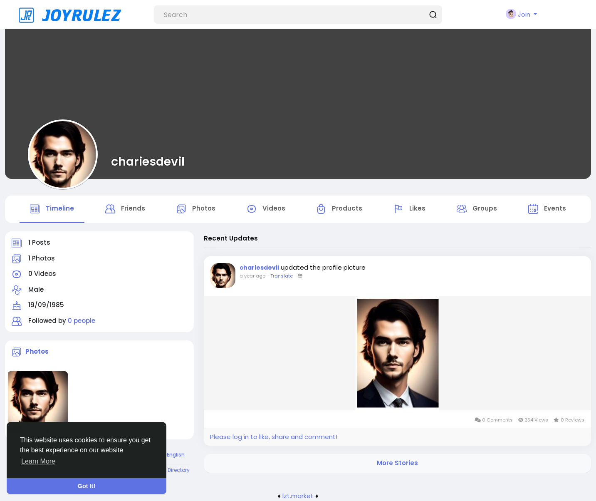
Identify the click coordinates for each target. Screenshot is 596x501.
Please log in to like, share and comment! (273, 436)
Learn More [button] (38, 461)
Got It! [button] (86, 486)
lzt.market (298, 495)
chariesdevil (148, 161)
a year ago (252, 276)
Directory (179, 470)
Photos (37, 351)
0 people (81, 320)
